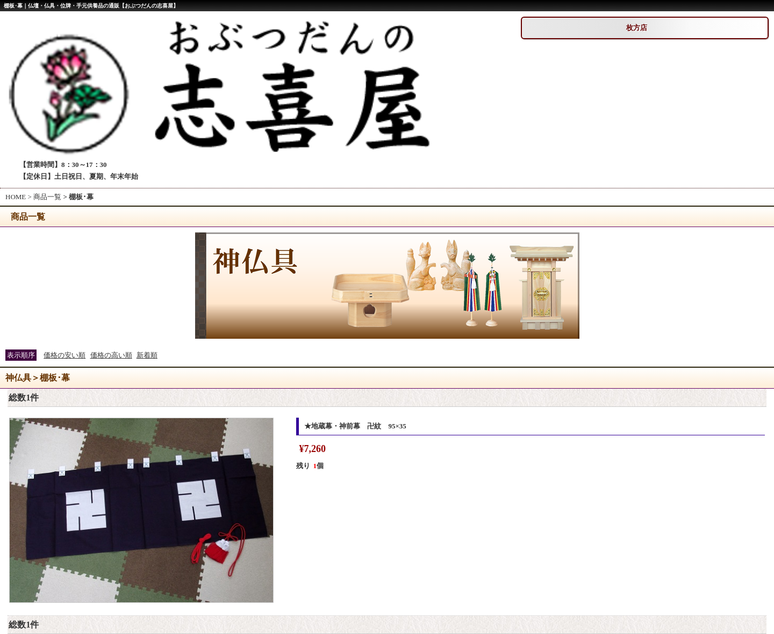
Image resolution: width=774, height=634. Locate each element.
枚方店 (636, 28)
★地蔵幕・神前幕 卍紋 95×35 (355, 426)
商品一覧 (47, 197)
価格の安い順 (64, 355)
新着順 (147, 355)
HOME (15, 197)
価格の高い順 (111, 355)
